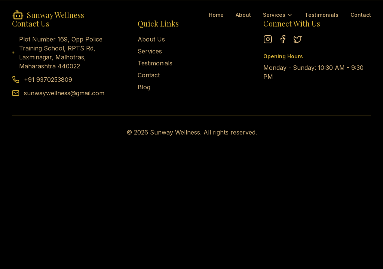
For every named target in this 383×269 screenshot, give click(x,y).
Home (216, 15)
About (243, 15)
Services (278, 15)
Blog (144, 87)
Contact (360, 15)
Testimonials (321, 15)
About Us (151, 39)
